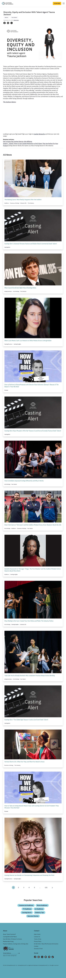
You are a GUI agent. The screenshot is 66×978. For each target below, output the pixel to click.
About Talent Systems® (9, 934)
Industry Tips (39, 912)
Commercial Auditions (26, 905)
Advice (6, 17)
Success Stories (33, 916)
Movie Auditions (42, 905)
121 (46, 887)
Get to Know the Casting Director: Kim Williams (17, 141)
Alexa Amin (16, 20)
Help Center (37, 934)
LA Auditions (39, 909)
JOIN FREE (57, 3)
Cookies (36, 946)
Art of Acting (16, 291)
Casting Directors (8, 344)
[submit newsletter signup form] (18, 953)
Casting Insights (17, 344)
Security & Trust (38, 948)
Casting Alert (7, 247)
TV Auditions (27, 909)
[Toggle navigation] (63, 3)
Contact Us (37, 936)
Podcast (6, 390)
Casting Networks (39, 134)
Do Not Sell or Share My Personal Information (46, 944)
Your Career (14, 17)
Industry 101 (23, 203)
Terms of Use (37, 939)
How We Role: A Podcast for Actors (12, 939)
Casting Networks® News (10, 936)
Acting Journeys (8, 291)
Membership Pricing (8, 941)
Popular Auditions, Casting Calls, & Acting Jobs (15, 944)
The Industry (31, 203)
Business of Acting (14, 203)
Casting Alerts (27, 912)
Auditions (6, 203)
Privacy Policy (37, 941)
